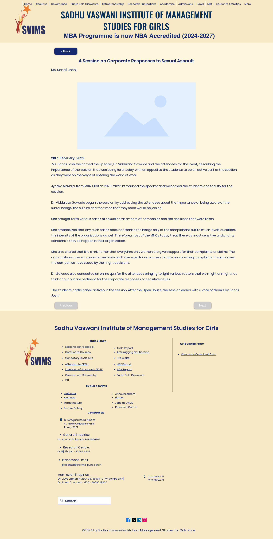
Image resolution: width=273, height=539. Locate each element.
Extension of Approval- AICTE (84, 369)
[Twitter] (134, 520)
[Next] (202, 305)
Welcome (70, 393)
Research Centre (126, 407)
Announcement (125, 394)
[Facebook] (128, 520)
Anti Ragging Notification (133, 352)
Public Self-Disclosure (131, 375)
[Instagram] (144, 520)
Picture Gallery (73, 408)
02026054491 (156, 480)
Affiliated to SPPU (76, 364)
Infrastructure (73, 403)
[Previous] (66, 305)
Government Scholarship (81, 375)
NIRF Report (124, 364)
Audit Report (125, 348)
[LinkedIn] (139, 520)
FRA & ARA (123, 358)
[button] (41, 3)
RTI (67, 380)
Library (119, 397)
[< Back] (65, 51)
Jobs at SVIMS (124, 403)
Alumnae (69, 397)
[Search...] (84, 501)
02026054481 (156, 476)
